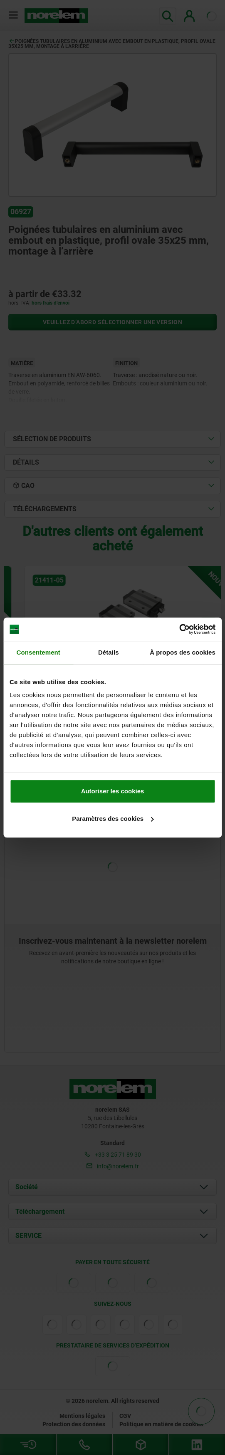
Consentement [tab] (38, 652)
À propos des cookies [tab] (182, 652)
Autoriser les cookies (112, 791)
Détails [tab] (108, 652)
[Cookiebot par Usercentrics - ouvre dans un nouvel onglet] (179, 629)
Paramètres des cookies (112, 818)
